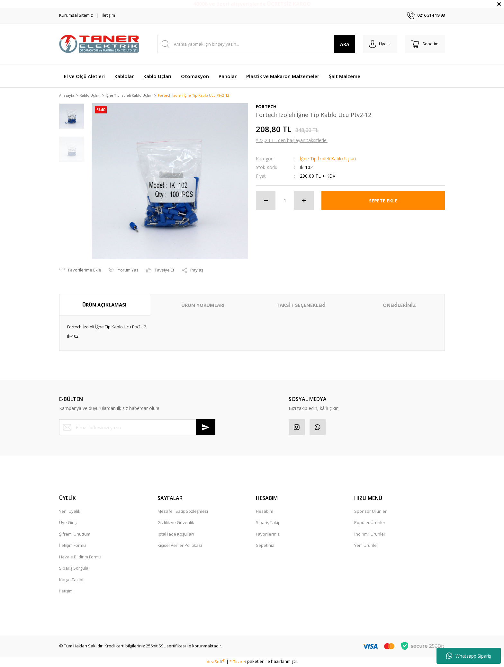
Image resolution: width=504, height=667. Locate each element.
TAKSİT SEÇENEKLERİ (301, 305)
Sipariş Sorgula (73, 569)
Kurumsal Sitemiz (76, 15)
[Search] (256, 44)
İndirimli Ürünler (369, 535)
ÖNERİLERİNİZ (399, 305)
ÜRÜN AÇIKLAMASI (104, 305)
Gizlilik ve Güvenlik (176, 523)
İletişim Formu (72, 546)
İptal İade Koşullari (176, 535)
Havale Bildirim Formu (80, 557)
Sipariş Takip (268, 523)
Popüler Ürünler (369, 523)
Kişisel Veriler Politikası (180, 546)
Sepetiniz (265, 546)
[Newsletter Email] (137, 428)
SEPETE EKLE (383, 201)
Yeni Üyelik (69, 512)
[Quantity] (284, 201)
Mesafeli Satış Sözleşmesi (183, 512)
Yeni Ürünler (366, 546)
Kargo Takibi (71, 580)
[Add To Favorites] (80, 271)
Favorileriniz (268, 535)
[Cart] (425, 44)
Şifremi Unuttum (74, 535)
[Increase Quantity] (303, 201)
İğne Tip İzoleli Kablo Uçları (328, 159)
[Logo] (99, 44)
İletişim (108, 15)
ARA (344, 44)
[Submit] (205, 428)
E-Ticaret (238, 662)
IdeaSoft (215, 662)
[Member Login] (380, 44)
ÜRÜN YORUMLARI (203, 305)
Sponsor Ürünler (370, 512)
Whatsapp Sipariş (468, 655)
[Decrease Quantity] (265, 201)
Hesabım (264, 512)
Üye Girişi (68, 523)
